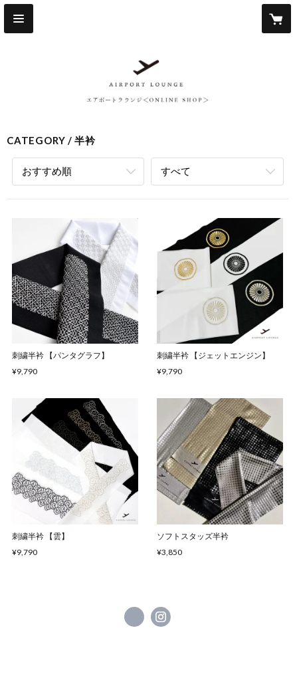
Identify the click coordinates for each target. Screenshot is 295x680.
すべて (176, 171)
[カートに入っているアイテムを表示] (276, 18)
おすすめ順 (47, 171)
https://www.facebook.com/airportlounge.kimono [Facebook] (134, 617)
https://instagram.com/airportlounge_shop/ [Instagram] (161, 617)
